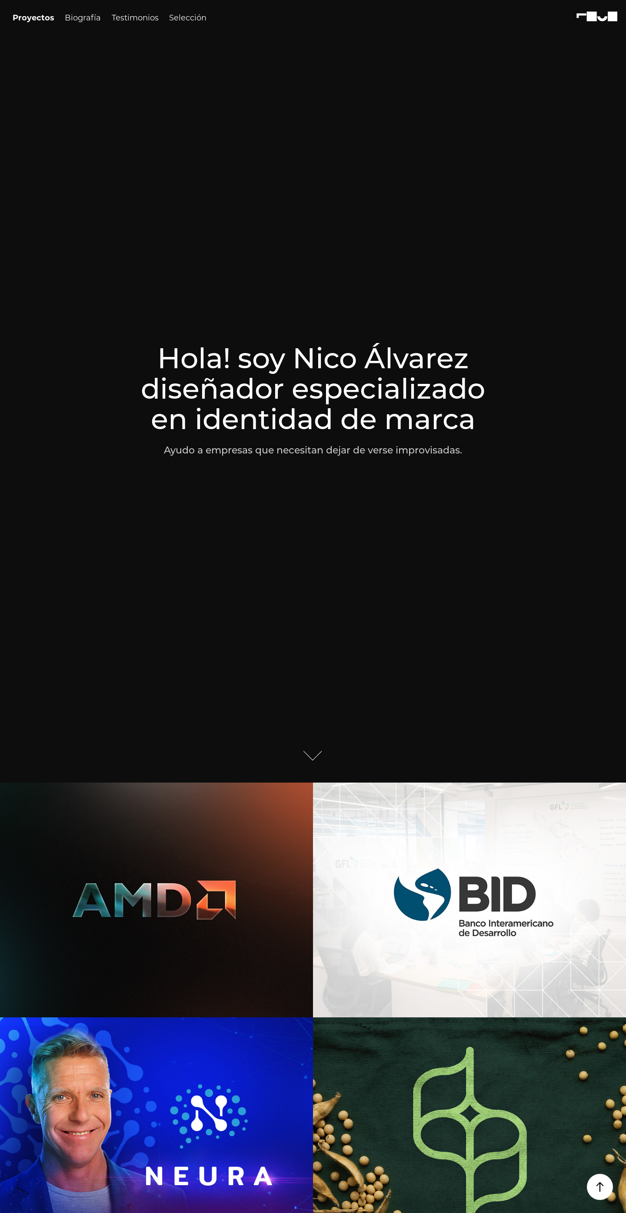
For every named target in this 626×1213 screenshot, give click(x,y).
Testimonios (135, 17)
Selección (187, 17)
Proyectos (33, 17)
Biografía (83, 17)
